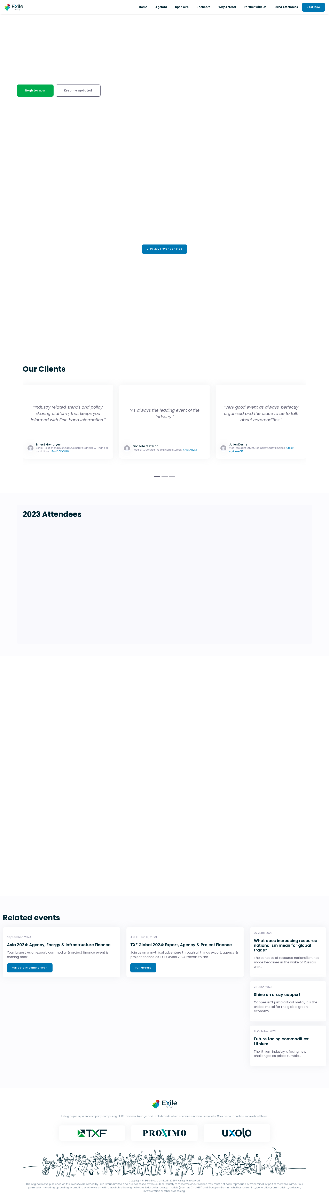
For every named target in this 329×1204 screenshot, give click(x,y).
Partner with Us (254, 7)
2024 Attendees (285, 7)
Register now (37, 91)
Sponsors (202, 7)
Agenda (160, 7)
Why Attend (226, 7)
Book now (313, 7)
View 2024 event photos (164, 250)
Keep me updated (83, 91)
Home (142, 7)
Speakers (181, 7)
